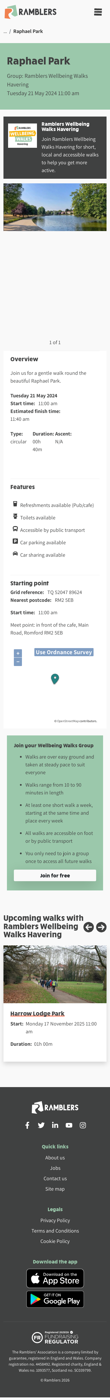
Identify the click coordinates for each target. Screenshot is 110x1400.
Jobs (55, 1168)
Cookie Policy (55, 1241)
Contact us (55, 1178)
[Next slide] (101, 927)
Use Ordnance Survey (64, 652)
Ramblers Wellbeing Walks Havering (66, 126)
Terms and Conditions (55, 1230)
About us (55, 1157)
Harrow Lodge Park (37, 1013)
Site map (55, 1188)
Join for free (55, 875)
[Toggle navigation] (98, 12)
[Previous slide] (88, 927)
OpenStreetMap (68, 721)
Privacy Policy (55, 1220)
